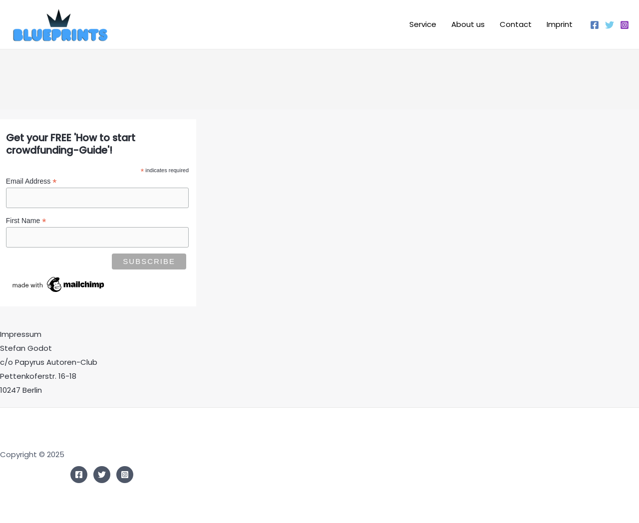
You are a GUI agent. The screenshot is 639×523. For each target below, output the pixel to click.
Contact (516, 24)
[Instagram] (624, 24)
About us (468, 24)
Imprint (560, 24)
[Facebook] (594, 24)
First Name (26, 221)
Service (422, 24)
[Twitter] (609, 24)
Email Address (31, 181)
